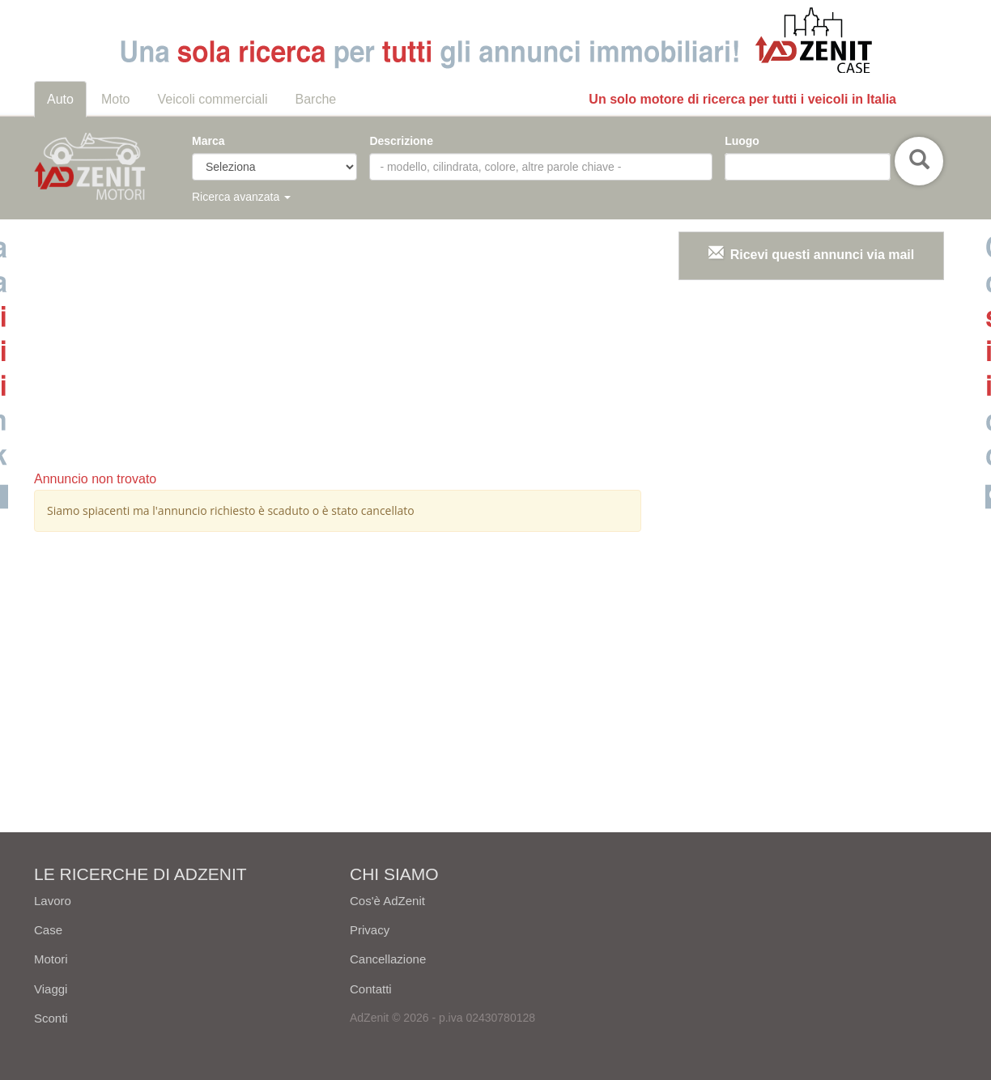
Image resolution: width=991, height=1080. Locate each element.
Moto (115, 99)
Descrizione (401, 140)
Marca (208, 140)
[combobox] (807, 167)
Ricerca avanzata (241, 196)
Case (48, 930)
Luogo (742, 140)
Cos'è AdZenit (387, 901)
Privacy (369, 930)
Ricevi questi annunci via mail (822, 254)
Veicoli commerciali (213, 99)
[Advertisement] (337, 345)
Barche (316, 99)
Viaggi (50, 989)
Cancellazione (388, 959)
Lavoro (52, 901)
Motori (51, 959)
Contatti (371, 989)
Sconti (51, 1018)
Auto (60, 99)
